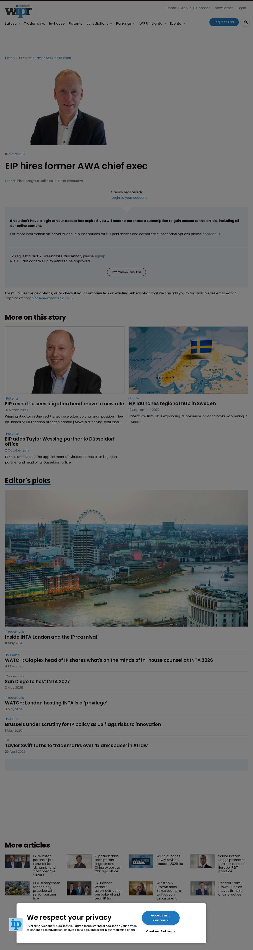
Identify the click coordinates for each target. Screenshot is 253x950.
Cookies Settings (160, 931)
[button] (16, 924)
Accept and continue (161, 917)
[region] (111, 923)
